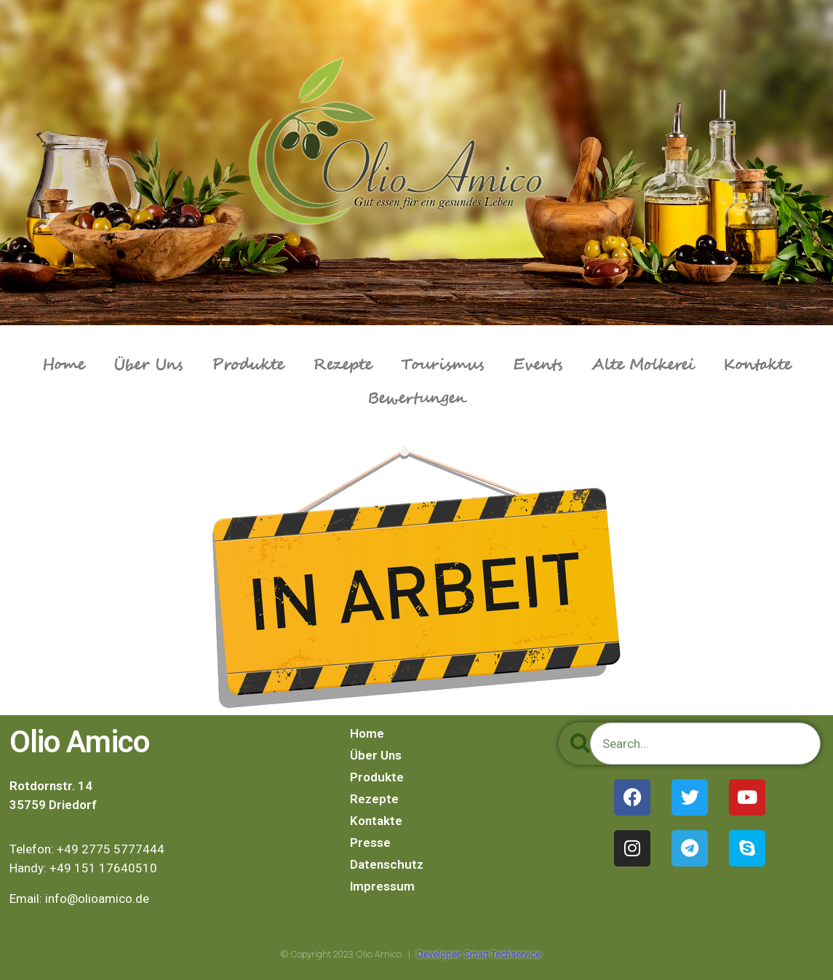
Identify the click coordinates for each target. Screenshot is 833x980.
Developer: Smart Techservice (479, 954)
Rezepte (342, 365)
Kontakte (757, 365)
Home (63, 365)
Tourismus (442, 365)
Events (537, 365)
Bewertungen (416, 398)
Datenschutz (386, 864)
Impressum (382, 886)
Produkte (248, 365)
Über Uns (148, 365)
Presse (370, 842)
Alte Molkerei (642, 365)
